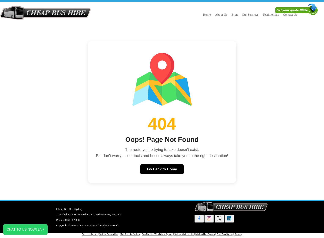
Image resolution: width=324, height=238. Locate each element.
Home (207, 14)
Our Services (250, 14)
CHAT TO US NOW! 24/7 (25, 229)
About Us (221, 14)
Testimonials (271, 14)
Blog (235, 14)
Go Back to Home (162, 169)
